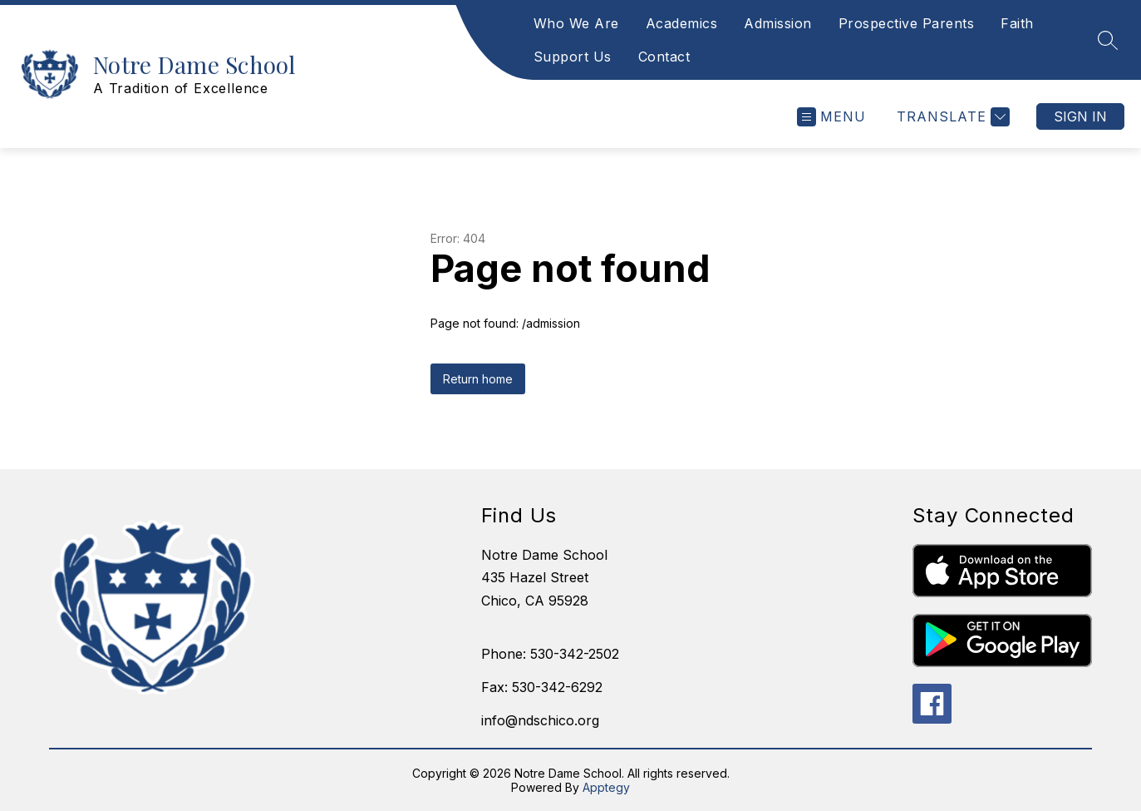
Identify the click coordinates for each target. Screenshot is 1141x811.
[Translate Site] (951, 116)
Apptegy (606, 787)
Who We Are (576, 23)
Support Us (573, 56)
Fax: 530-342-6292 (541, 687)
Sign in (1080, 116)
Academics (682, 23)
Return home (478, 379)
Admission (778, 23)
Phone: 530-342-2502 (550, 653)
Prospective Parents (907, 23)
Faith (1017, 23)
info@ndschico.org (540, 720)
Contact (664, 56)
